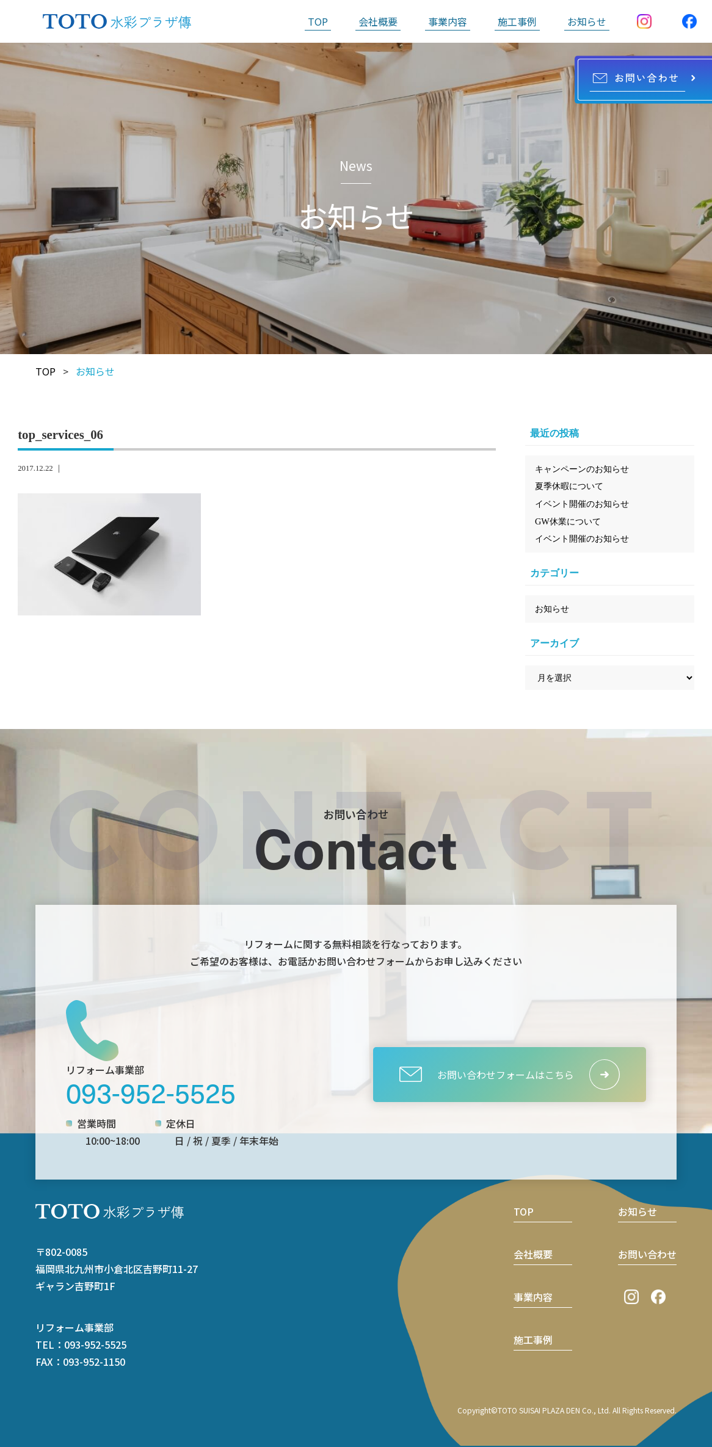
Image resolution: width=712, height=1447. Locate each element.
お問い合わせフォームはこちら (486, 1074)
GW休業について (568, 521)
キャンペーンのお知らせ (582, 469)
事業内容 (447, 21)
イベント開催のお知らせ (582, 504)
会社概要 (378, 21)
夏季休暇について (569, 486)
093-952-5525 (151, 1092)
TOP (318, 21)
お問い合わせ (647, 1254)
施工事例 (517, 21)
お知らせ (586, 21)
